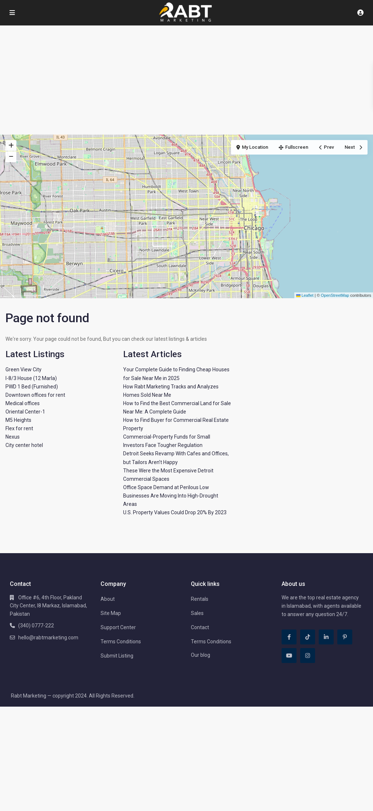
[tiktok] (307, 637)
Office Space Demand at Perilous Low (166, 487)
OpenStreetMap (335, 295)
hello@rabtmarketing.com (48, 637)
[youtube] (289, 655)
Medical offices (22, 403)
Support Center (118, 627)
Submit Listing (117, 656)
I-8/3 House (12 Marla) (31, 378)
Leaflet (305, 295)
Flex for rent (19, 428)
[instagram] (307, 655)
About (108, 599)
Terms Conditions (121, 641)
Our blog (200, 655)
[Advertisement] (186, 80)
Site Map (111, 613)
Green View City (23, 369)
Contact (200, 627)
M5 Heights (18, 420)
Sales (197, 613)
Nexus (12, 437)
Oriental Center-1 (25, 412)
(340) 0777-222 (36, 625)
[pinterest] (344, 637)
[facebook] (289, 637)
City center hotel (24, 445)
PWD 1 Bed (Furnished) (31, 386)
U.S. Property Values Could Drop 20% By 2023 (175, 512)
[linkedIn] (326, 637)
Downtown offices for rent (35, 395)
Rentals (199, 599)
